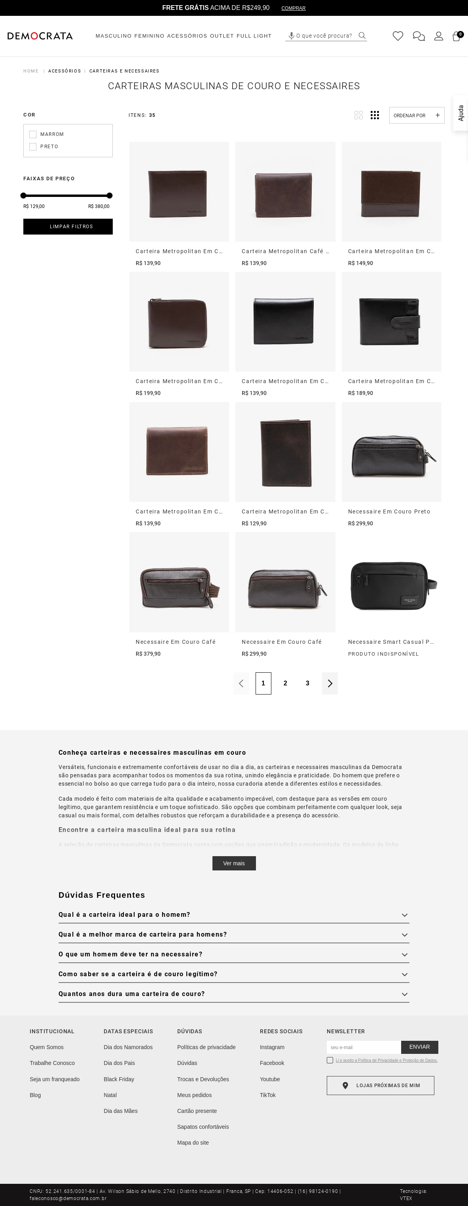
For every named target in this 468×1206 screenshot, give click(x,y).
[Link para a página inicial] (32, 71)
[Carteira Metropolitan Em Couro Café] (179, 204)
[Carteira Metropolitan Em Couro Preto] (285, 334)
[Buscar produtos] (362, 35)
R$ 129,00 (34, 206)
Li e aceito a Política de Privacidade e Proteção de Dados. (387, 1060)
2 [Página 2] (285, 683)
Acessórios (64, 71)
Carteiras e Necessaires (124, 71)
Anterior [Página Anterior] (241, 683)
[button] (291, 36)
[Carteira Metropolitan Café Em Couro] (285, 204)
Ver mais (233, 863)
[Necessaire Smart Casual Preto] (391, 595)
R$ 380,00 (99, 206)
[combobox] (331, 36)
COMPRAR (293, 8)
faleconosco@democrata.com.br (68, 1198)
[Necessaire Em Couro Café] (179, 595)
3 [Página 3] (307, 683)
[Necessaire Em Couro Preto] (391, 465)
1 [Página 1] (263, 683)
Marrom (52, 134)
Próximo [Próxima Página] (330, 683)
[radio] (359, 115)
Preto (49, 146)
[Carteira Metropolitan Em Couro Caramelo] (179, 465)
